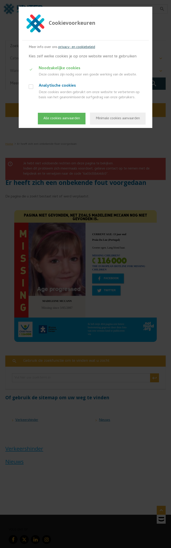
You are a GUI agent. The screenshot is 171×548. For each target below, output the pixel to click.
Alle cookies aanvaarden (61, 118)
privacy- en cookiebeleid (76, 47)
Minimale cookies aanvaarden (118, 118)
